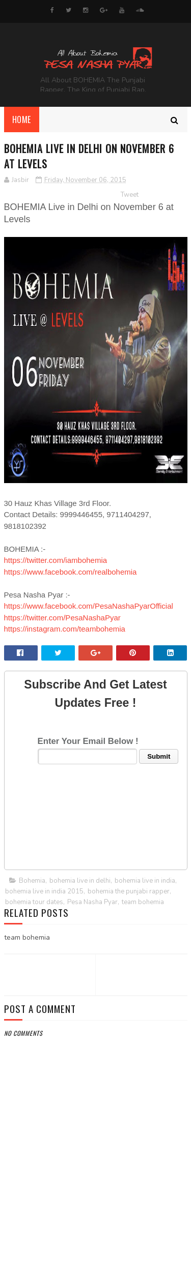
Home (21, 119)
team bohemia (143, 902)
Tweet (130, 194)
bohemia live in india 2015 (44, 891)
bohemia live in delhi (80, 880)
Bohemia (32, 880)
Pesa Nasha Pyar (92, 902)
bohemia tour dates (34, 902)
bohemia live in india (145, 880)
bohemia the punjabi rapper (129, 891)
